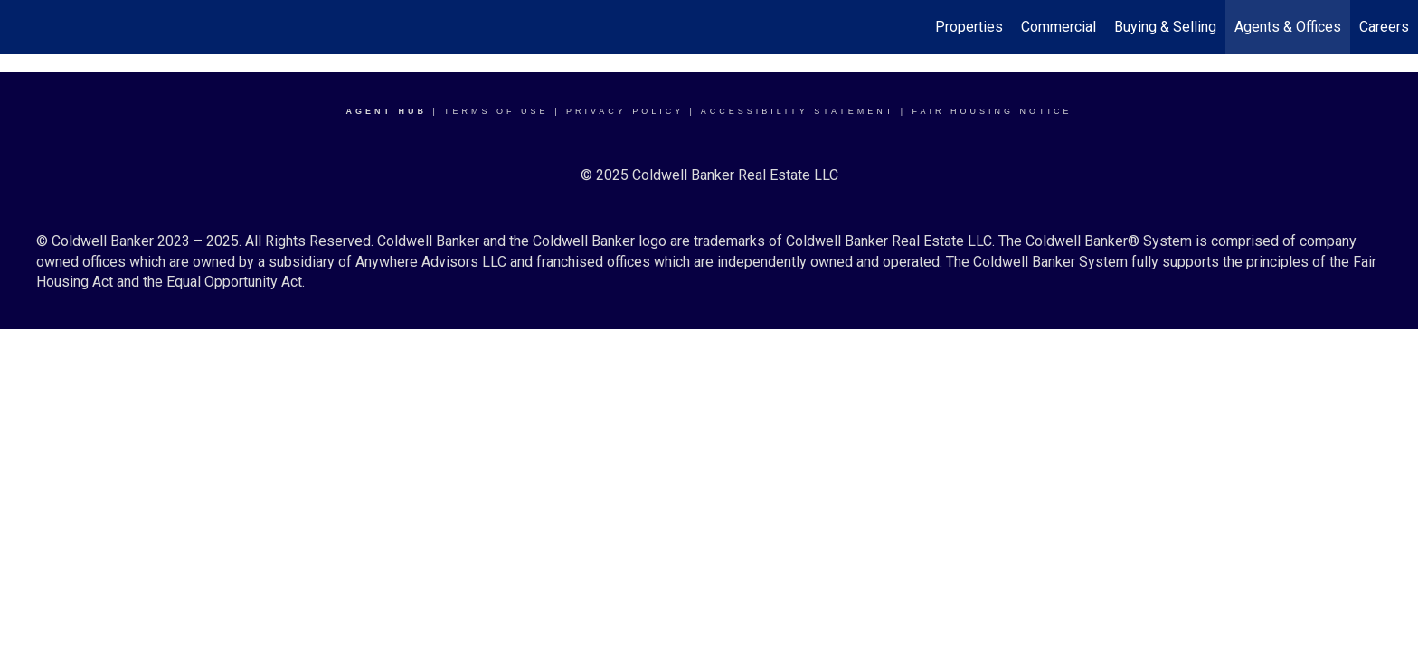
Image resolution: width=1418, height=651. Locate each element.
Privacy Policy (625, 111)
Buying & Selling (1165, 26)
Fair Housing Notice (992, 111)
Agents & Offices (1287, 26)
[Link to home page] (23, 27)
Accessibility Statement (797, 111)
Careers (1384, 26)
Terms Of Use (496, 111)
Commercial (1058, 26)
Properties (969, 26)
